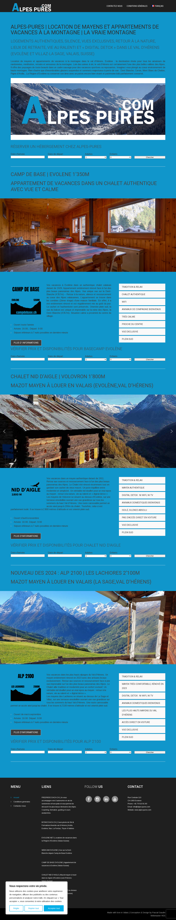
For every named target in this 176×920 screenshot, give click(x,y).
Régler (16, 908)
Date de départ (55, 154)
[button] (4, 431)
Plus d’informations (26, 536)
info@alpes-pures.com (141, 807)
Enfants (113, 154)
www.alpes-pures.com (143, 810)
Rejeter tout (33, 908)
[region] (36, 897)
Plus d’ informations (26, 342)
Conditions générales (137, 6)
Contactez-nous (114, 6)
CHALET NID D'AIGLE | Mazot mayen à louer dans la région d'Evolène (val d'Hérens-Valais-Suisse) (59, 878)
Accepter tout (54, 908)
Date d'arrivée (18, 154)
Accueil (16, 798)
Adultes (88, 154)
